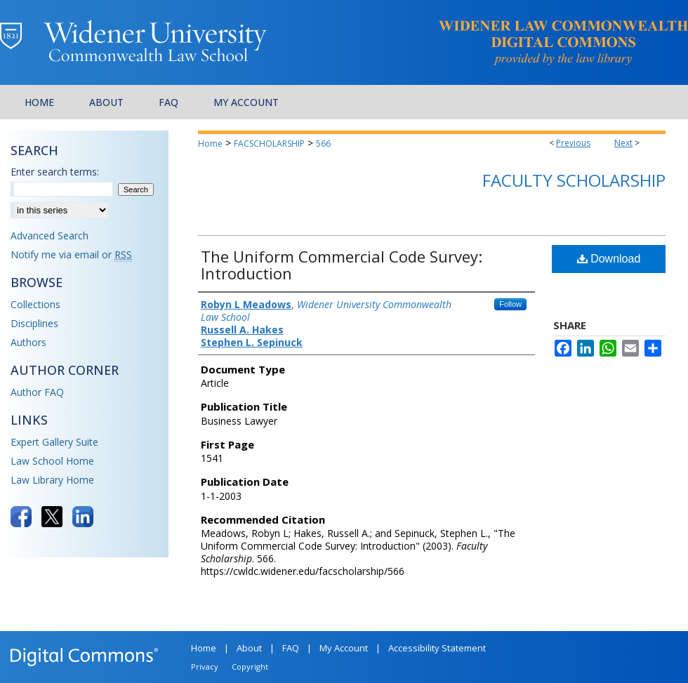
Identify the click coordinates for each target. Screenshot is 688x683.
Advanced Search (49, 235)
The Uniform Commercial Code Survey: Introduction (341, 265)
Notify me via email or (71, 254)
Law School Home (52, 461)
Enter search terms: (55, 171)
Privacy (204, 666)
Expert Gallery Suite (54, 442)
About (249, 648)
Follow (510, 304)
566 (323, 144)
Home (210, 144)
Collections (35, 304)
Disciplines (34, 323)
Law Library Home (52, 479)
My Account (343, 648)
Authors (28, 342)
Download (609, 259)
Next (623, 143)
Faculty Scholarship (574, 180)
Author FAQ (37, 392)
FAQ (290, 648)
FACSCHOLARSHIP (269, 144)
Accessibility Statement (437, 648)
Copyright (250, 666)
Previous (573, 143)
